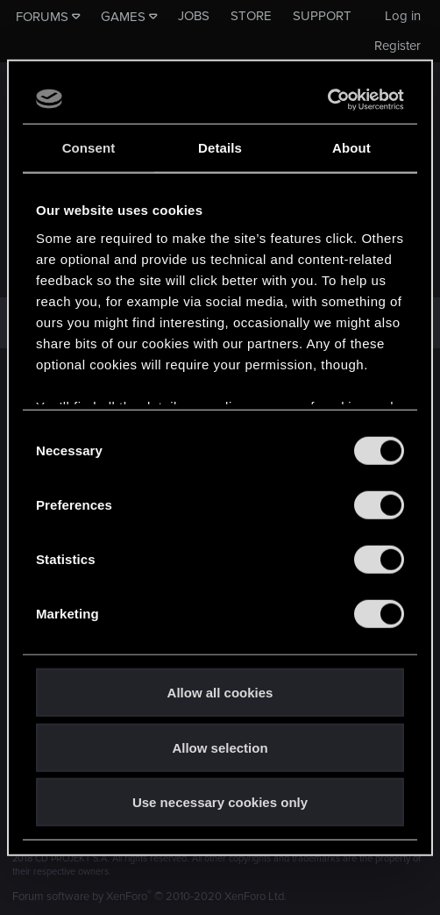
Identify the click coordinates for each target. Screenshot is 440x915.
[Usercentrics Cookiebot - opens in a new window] (327, 99)
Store (251, 16)
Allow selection (219, 747)
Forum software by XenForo (149, 897)
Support (322, 16)
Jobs (193, 16)
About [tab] (351, 147)
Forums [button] (42, 17)
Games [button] (123, 17)
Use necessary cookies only (220, 802)
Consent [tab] (89, 147)
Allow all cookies (220, 692)
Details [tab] (220, 147)
